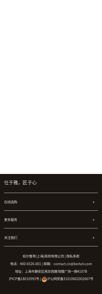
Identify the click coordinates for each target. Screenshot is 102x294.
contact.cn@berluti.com (73, 263)
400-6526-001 (30, 263)
